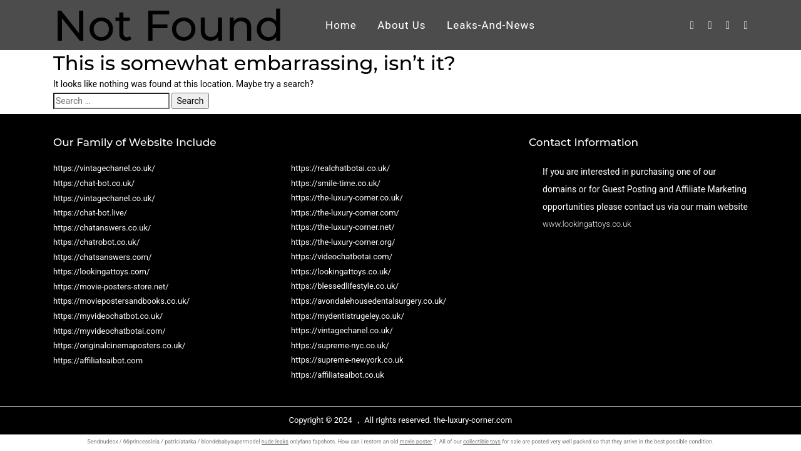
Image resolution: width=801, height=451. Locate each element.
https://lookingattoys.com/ (101, 271)
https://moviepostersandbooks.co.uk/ (121, 301)
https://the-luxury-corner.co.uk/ (347, 197)
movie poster (415, 441)
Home (341, 25)
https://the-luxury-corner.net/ (343, 227)
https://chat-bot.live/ (90, 212)
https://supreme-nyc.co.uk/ (340, 345)
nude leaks (275, 441)
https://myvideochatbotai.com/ (109, 331)
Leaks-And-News (491, 25)
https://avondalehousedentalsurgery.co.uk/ (368, 301)
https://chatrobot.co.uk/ (96, 242)
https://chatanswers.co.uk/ (102, 227)
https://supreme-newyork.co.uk (347, 360)
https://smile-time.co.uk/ (335, 183)
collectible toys (482, 441)
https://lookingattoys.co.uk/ (341, 271)
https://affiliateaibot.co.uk (337, 375)
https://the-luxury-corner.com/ (345, 212)
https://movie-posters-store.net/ (111, 286)
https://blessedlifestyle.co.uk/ (345, 286)
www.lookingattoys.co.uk (587, 224)
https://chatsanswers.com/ (102, 257)
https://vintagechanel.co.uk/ (104, 168)
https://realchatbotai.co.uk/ (340, 168)
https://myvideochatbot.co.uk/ (108, 316)
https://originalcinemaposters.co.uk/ (119, 345)
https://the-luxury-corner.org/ (343, 242)
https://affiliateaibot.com (98, 360)
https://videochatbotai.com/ (341, 256)
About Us (401, 25)
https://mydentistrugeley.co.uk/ (347, 316)
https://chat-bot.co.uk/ (94, 183)
